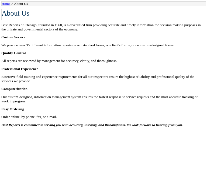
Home (6, 4)
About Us (21, 4)
